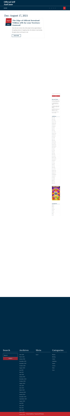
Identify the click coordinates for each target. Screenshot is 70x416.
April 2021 (55, 173)
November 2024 (55, 155)
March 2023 (55, 163)
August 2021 (55, 171)
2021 (8, 24)
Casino (5, 8)
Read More (17, 36)
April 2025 (55, 154)
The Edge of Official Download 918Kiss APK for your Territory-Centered (26, 23)
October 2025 (55, 152)
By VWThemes (41, 414)
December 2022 (55, 164)
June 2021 (55, 172)
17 (10, 21)
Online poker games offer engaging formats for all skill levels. (55, 144)
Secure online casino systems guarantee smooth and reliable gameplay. (55, 145)
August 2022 (55, 165)
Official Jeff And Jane (9, 3)
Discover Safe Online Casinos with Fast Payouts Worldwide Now (55, 143)
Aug (8, 21)
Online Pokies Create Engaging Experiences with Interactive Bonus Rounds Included (55, 146)
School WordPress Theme (31, 414)
